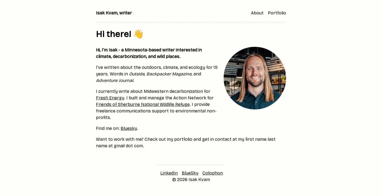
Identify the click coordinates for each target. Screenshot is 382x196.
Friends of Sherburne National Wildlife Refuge (143, 104)
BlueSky (190, 173)
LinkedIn (169, 173)
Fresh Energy (110, 97)
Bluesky (129, 128)
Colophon (212, 173)
